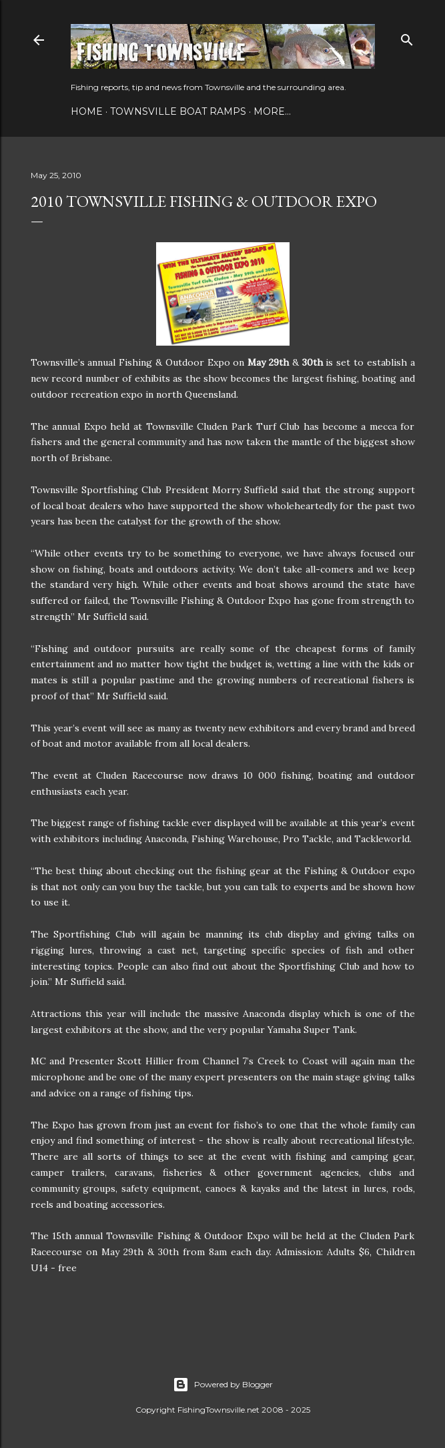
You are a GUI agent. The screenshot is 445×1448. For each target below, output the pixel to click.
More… (272, 111)
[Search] (407, 37)
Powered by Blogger (223, 1385)
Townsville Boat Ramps (178, 111)
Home (87, 111)
